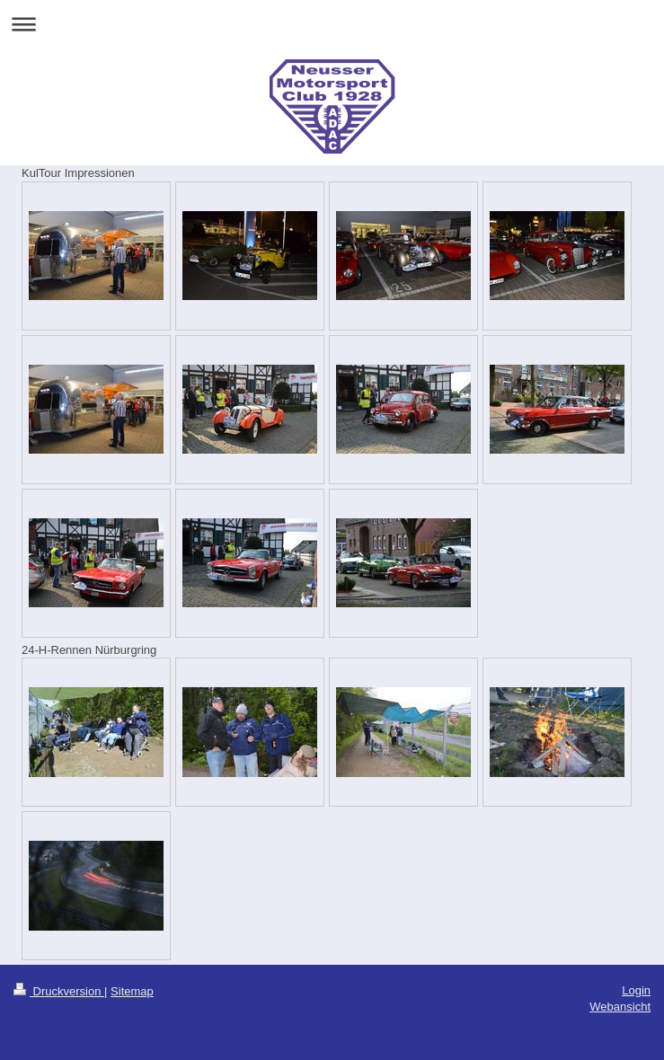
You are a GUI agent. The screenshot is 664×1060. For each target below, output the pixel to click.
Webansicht (620, 1006)
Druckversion (58, 991)
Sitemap (132, 991)
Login (636, 990)
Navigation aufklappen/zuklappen (332, 23)
